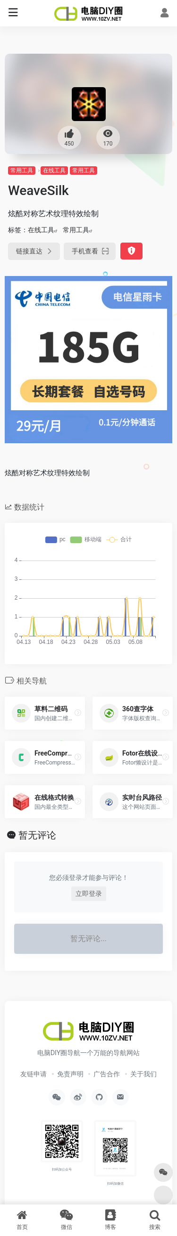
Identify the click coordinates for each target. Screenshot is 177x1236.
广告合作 (106, 1074)
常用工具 (21, 170)
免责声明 (70, 1074)
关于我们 (143, 1074)
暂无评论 (37, 835)
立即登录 (89, 893)
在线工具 (54, 170)
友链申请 (33, 1074)
